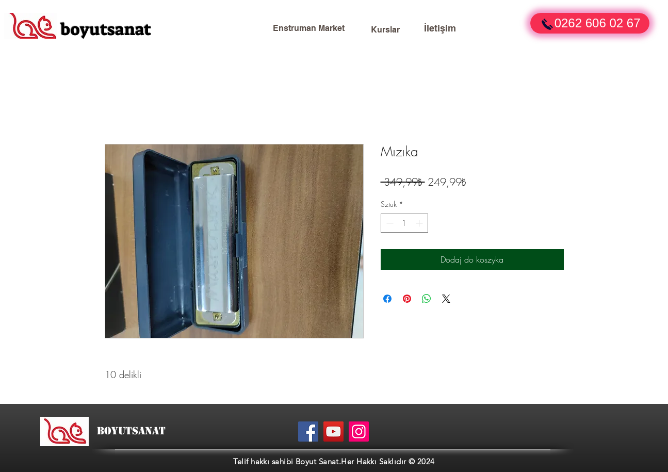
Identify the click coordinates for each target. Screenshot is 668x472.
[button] (589, 23)
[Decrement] (388, 223)
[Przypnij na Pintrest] (407, 298)
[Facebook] (308, 431)
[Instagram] (359, 431)
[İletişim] (440, 28)
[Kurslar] (385, 30)
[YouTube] (333, 431)
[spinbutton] (404, 223)
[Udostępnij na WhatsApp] (426, 298)
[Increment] (420, 223)
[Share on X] (446, 298)
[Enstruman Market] (309, 28)
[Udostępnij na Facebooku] (387, 298)
